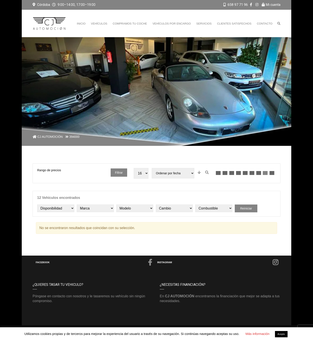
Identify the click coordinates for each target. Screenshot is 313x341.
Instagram (217, 262)
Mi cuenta (271, 5)
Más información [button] (257, 334)
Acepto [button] (281, 334)
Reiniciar (246, 208)
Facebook (94, 262)
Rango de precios (49, 170)
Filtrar (119, 172)
